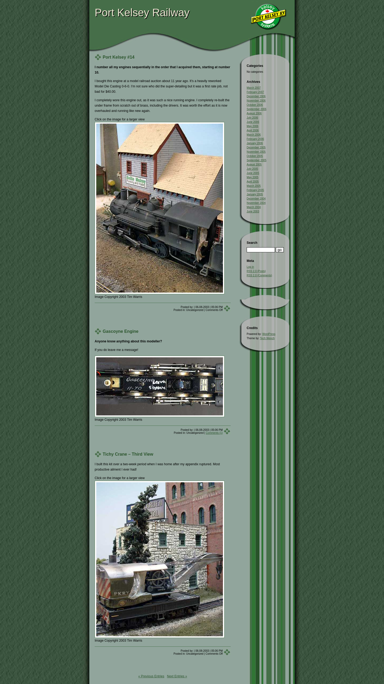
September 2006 (256, 109)
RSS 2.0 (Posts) (256, 271)
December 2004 (256, 198)
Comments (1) (214, 432)
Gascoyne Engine (120, 331)
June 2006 (253, 121)
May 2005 (252, 177)
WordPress (268, 334)
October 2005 (255, 156)
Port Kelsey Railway (142, 12)
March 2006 (254, 134)
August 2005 (254, 164)
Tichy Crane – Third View (128, 454)
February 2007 (255, 92)
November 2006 (256, 100)
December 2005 (256, 147)
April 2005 (253, 181)
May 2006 (252, 126)
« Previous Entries (151, 676)
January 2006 (255, 143)
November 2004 (256, 202)
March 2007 (254, 87)
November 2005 (256, 151)
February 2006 (255, 138)
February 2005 (255, 190)
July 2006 (252, 117)
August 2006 (254, 113)
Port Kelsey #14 (118, 57)
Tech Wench (267, 338)
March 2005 (254, 185)
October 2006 (255, 104)
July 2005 (252, 168)
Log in (250, 266)
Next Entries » (177, 676)
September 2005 (256, 160)
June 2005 (253, 173)
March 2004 (254, 207)
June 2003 (253, 211)
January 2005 (255, 194)
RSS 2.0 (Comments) (259, 275)
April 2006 (253, 130)
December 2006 (256, 96)
